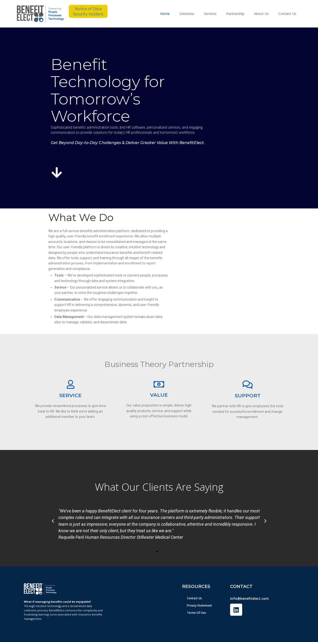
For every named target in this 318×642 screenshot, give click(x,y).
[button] (52, 521)
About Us (261, 13)
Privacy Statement (199, 605)
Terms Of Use (196, 613)
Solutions (186, 13)
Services (210, 13)
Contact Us (287, 13)
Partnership (235, 13)
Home (165, 13)
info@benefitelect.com (249, 598)
